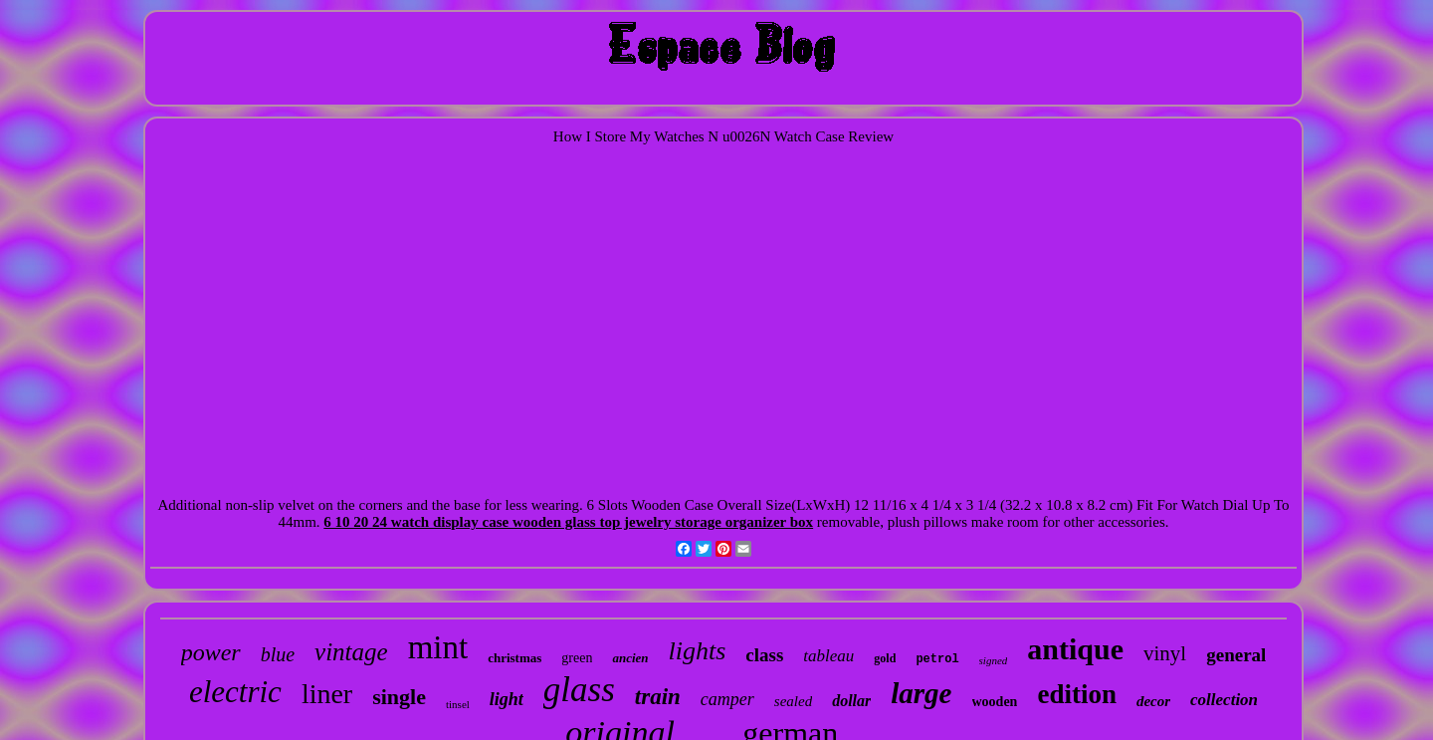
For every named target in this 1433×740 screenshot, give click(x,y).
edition (1077, 694)
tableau (828, 655)
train (658, 696)
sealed (793, 701)
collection (1224, 699)
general (1236, 654)
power (211, 652)
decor (1153, 701)
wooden (995, 701)
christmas (514, 657)
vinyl (1164, 653)
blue (278, 654)
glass (579, 689)
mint (438, 647)
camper (727, 699)
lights (697, 650)
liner (327, 693)
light (506, 699)
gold (885, 658)
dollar (851, 700)
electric (235, 691)
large (921, 693)
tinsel (458, 704)
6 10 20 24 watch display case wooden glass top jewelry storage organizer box (568, 522)
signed (993, 660)
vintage (351, 651)
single (399, 696)
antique (1075, 648)
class (764, 654)
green (576, 657)
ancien (630, 657)
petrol (937, 659)
